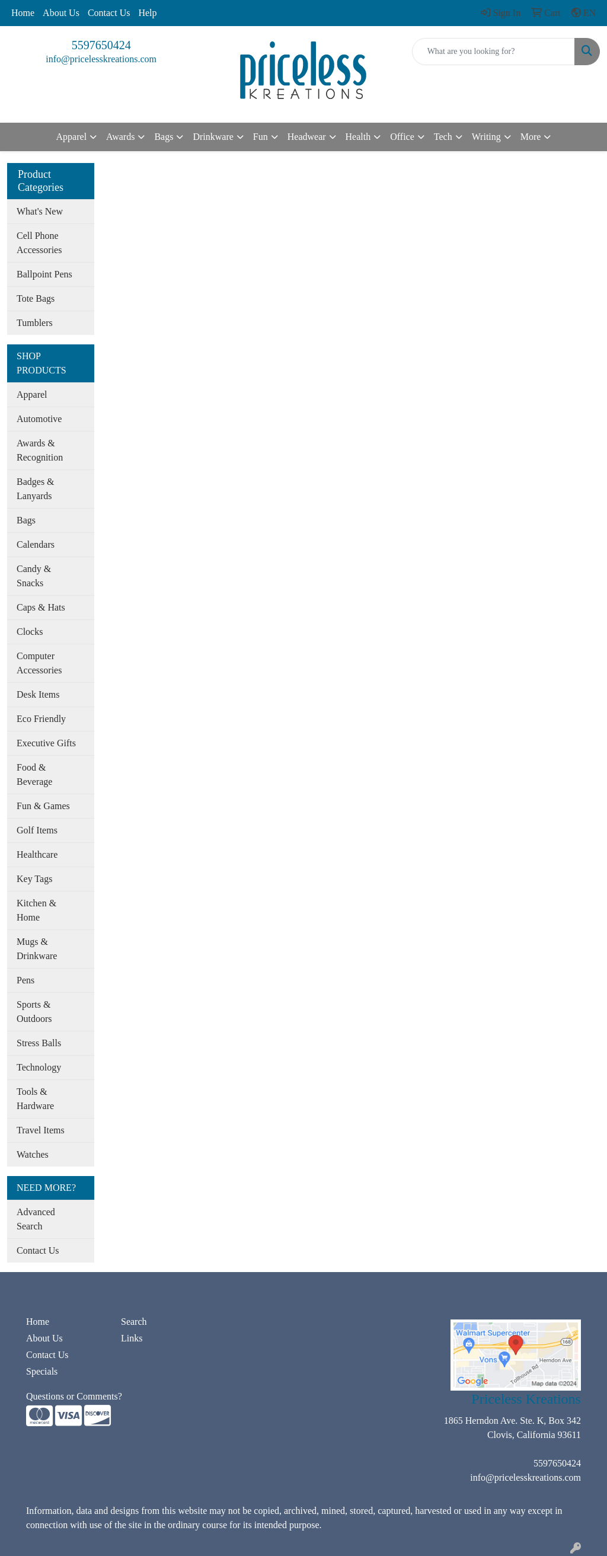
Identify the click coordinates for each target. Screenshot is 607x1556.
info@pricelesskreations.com (101, 59)
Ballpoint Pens (44, 274)
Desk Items (38, 694)
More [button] (530, 137)
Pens (25, 980)
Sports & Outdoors (34, 1011)
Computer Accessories (39, 663)
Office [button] (402, 137)
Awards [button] (120, 137)
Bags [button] (163, 137)
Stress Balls (39, 1043)
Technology (39, 1067)
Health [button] (358, 137)
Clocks (30, 632)
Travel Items (41, 1130)
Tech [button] (443, 137)
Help (147, 13)
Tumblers (35, 323)
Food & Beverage (34, 774)
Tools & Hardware (35, 1099)
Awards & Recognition (40, 450)
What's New (40, 211)
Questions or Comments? (74, 1396)
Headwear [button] (306, 137)
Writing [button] (486, 137)
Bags (26, 520)
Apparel (32, 394)
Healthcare (37, 854)
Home (22, 13)
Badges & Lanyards (36, 489)
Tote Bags (36, 298)
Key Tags (34, 879)
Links (131, 1338)
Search (134, 1322)
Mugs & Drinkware (37, 949)
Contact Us (109, 13)
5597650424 (101, 45)
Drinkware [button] (213, 137)
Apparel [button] (71, 137)
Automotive (39, 419)
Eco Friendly (41, 719)
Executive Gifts (46, 743)
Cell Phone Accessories (39, 243)
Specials (41, 1371)
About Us (61, 13)
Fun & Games (43, 806)
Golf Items (37, 830)
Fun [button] (260, 137)
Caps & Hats (41, 607)
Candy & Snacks (34, 576)
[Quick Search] (493, 51)
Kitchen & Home (36, 910)
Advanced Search (36, 1219)
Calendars (36, 544)
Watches (33, 1154)
